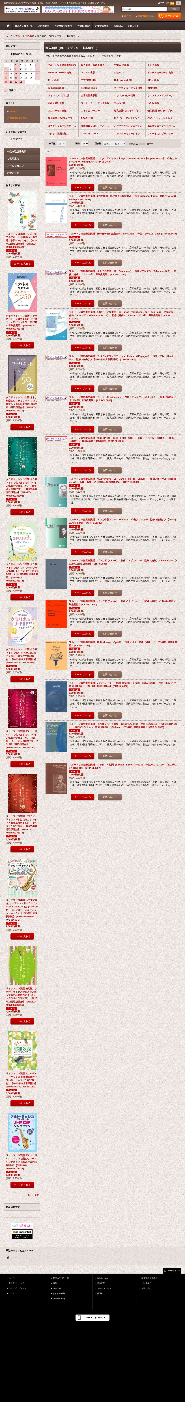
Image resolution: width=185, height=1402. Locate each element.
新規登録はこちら (146, 16)
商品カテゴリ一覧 (61, 1278)
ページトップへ (173, 1271)
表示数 (52, 143)
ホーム (12, 1278)
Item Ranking (59, 1298)
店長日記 (101, 1283)
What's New (102, 1278)
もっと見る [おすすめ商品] (33, 1195)
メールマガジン (15, 165)
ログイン (128, 16)
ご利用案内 (13, 158)
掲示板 (100, 1293)
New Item (57, 1288)
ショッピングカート (18, 1288)
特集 (55, 1283)
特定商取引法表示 (16, 151)
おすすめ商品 (59, 1293)
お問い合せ (13, 173)
